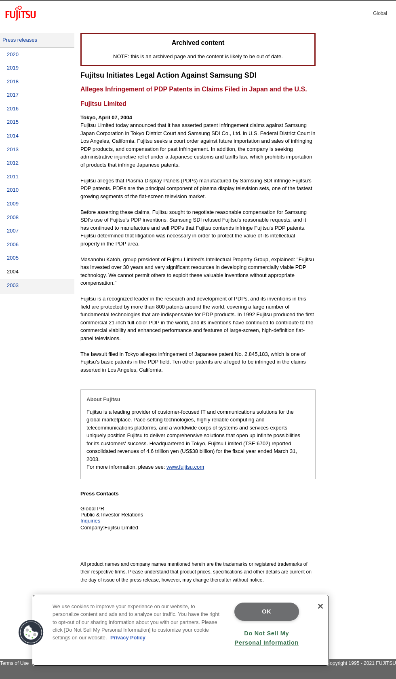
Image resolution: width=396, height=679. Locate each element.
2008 (13, 217)
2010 (13, 190)
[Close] (320, 606)
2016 (13, 109)
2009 (13, 204)
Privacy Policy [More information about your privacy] (127, 638)
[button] (31, 632)
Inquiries (90, 521)
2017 (13, 95)
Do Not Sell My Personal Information (267, 638)
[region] (180, 630)
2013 (13, 149)
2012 (13, 163)
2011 (13, 176)
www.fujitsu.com (185, 467)
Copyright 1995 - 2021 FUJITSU (361, 663)
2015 (13, 122)
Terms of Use (14, 663)
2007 (13, 231)
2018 (13, 81)
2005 (13, 258)
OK (266, 611)
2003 (13, 285)
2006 (13, 244)
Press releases (19, 40)
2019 (13, 68)
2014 (13, 136)
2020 (13, 54)
